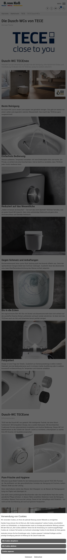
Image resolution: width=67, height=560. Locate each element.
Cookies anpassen (8, 551)
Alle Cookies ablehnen (9, 546)
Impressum (28, 557)
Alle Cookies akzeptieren (10, 541)
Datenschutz (38, 557)
